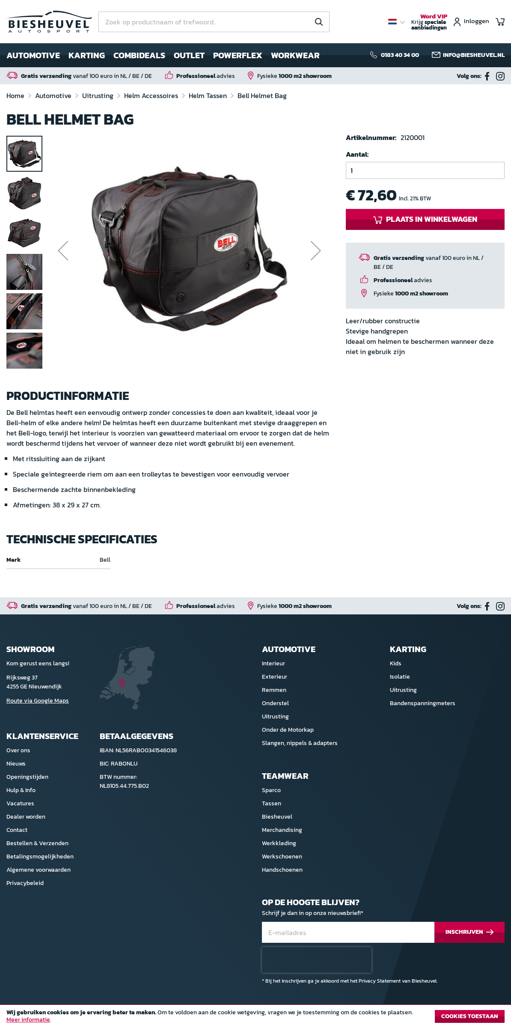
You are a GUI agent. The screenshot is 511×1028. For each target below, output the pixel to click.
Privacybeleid (25, 883)
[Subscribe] (469, 932)
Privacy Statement (380, 981)
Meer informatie (28, 1019)
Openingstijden (27, 776)
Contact (16, 829)
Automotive (54, 95)
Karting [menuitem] (86, 55)
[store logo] (49, 22)
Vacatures (20, 803)
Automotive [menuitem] (33, 55)
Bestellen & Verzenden (37, 843)
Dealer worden (25, 816)
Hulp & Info (21, 790)
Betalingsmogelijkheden (40, 856)
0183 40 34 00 (400, 55)
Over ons (18, 750)
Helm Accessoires (152, 95)
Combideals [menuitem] (139, 55)
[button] (63, 252)
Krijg (429, 22)
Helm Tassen (209, 95)
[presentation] (316, 960)
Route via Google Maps (37, 700)
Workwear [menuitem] (295, 55)
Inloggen (476, 22)
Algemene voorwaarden (38, 869)
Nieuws (16, 763)
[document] (255, 1018)
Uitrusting (98, 95)
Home (16, 95)
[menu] (163, 55)
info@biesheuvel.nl (474, 55)
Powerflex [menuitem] (237, 55)
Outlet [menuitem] (189, 55)
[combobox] (214, 22)
